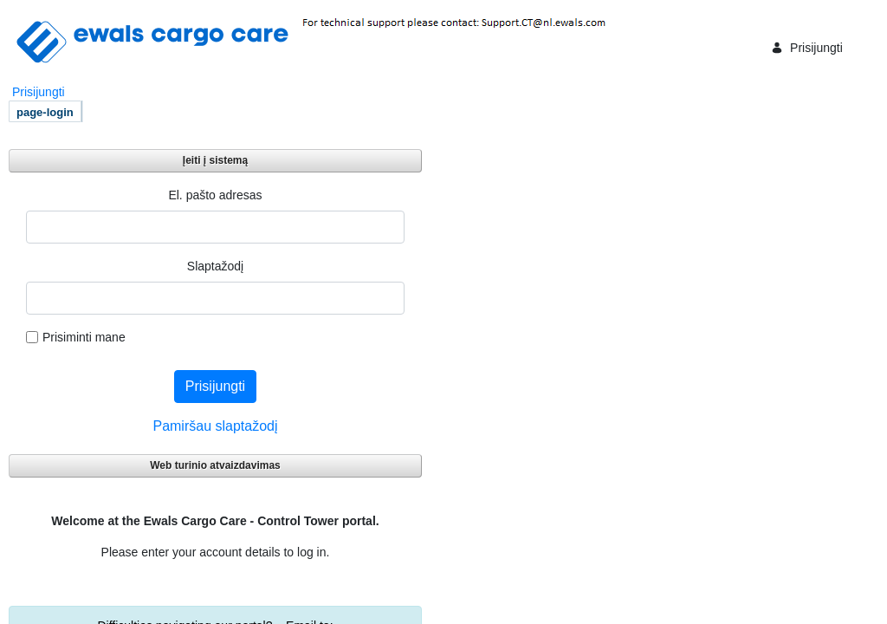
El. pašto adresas (215, 195)
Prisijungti (807, 48)
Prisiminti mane (76, 337)
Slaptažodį (215, 266)
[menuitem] (45, 111)
